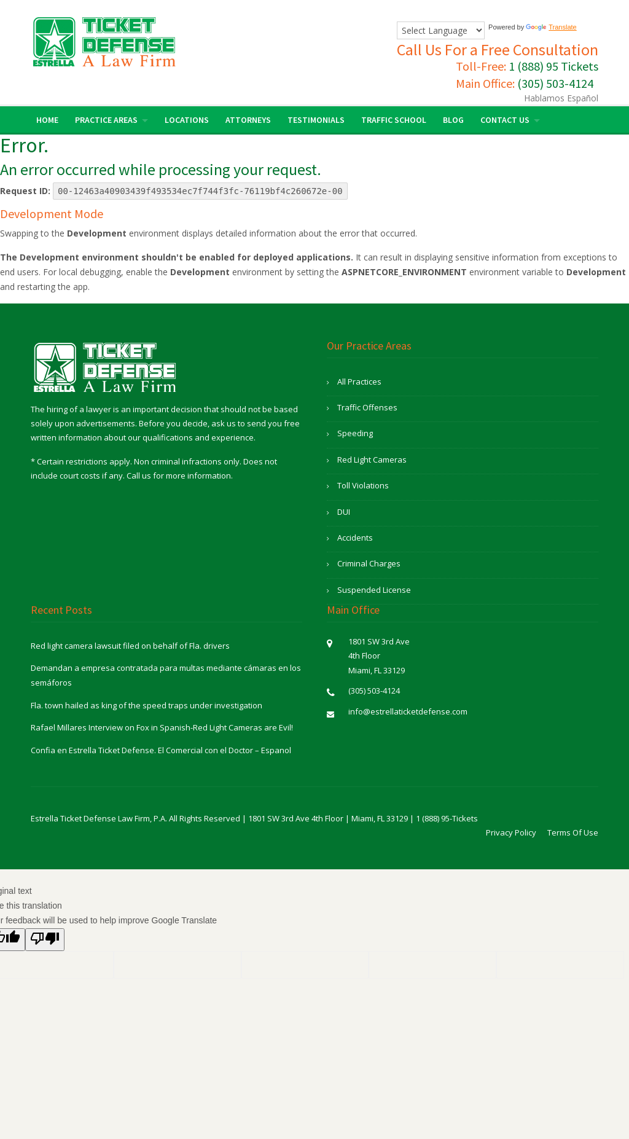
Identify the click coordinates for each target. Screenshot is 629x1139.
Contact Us (504, 119)
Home (47, 119)
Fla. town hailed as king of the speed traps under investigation (146, 705)
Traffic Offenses (367, 407)
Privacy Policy (511, 832)
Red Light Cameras (372, 459)
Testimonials (316, 119)
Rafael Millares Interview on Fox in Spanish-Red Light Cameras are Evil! (162, 727)
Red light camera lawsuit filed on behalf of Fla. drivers (130, 645)
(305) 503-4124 (555, 83)
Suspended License (374, 589)
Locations (187, 119)
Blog (453, 119)
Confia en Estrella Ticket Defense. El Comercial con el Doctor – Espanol (161, 750)
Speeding (355, 433)
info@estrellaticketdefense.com (407, 711)
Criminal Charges (368, 563)
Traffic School (393, 119)
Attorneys (248, 119)
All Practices (359, 381)
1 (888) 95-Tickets (447, 818)
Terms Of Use (572, 832)
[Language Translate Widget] (441, 30)
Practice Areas (106, 119)
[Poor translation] (44, 939)
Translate (551, 27)
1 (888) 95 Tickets (553, 66)
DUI (343, 511)
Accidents (355, 537)
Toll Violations (363, 485)
